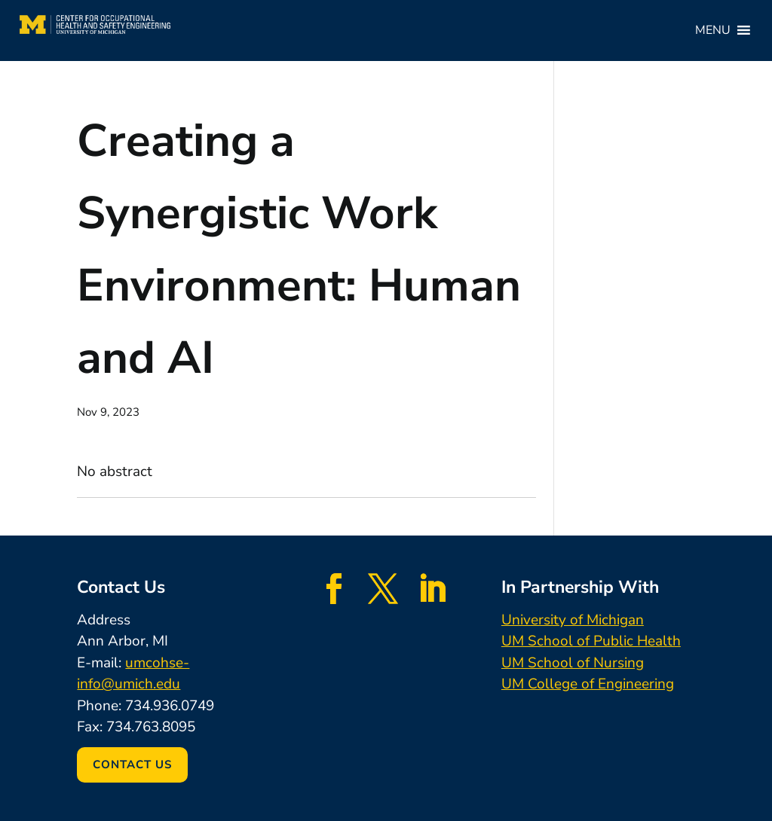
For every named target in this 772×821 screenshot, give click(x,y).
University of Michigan (572, 620)
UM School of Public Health (591, 641)
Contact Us (132, 764)
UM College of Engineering (587, 684)
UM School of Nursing (572, 663)
